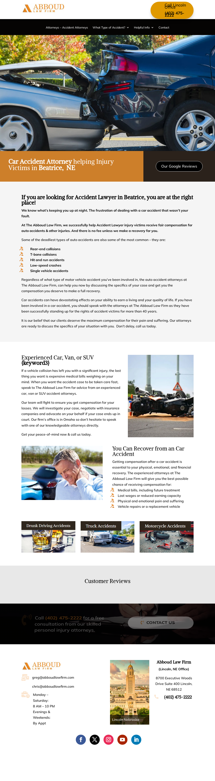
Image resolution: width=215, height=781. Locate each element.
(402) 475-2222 (174, 14)
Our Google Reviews (179, 166)
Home (41, 758)
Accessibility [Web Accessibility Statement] (154, 774)
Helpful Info (142, 27)
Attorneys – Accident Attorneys (67, 27)
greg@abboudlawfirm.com (53, 677)
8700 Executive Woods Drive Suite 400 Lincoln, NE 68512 (173, 683)
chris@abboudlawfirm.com (53, 686)
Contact (164, 27)
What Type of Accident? (109, 27)
